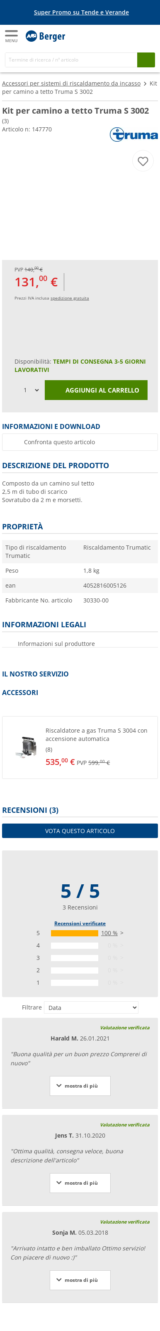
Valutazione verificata (125, 1027)
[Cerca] (71, 60)
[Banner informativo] (81, 12)
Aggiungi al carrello (96, 390)
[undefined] (93, 748)
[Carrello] (147, 35)
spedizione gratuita (70, 298)
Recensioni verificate (80, 923)
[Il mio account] (131, 35)
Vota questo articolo (80, 831)
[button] (80, 747)
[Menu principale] (12, 36)
